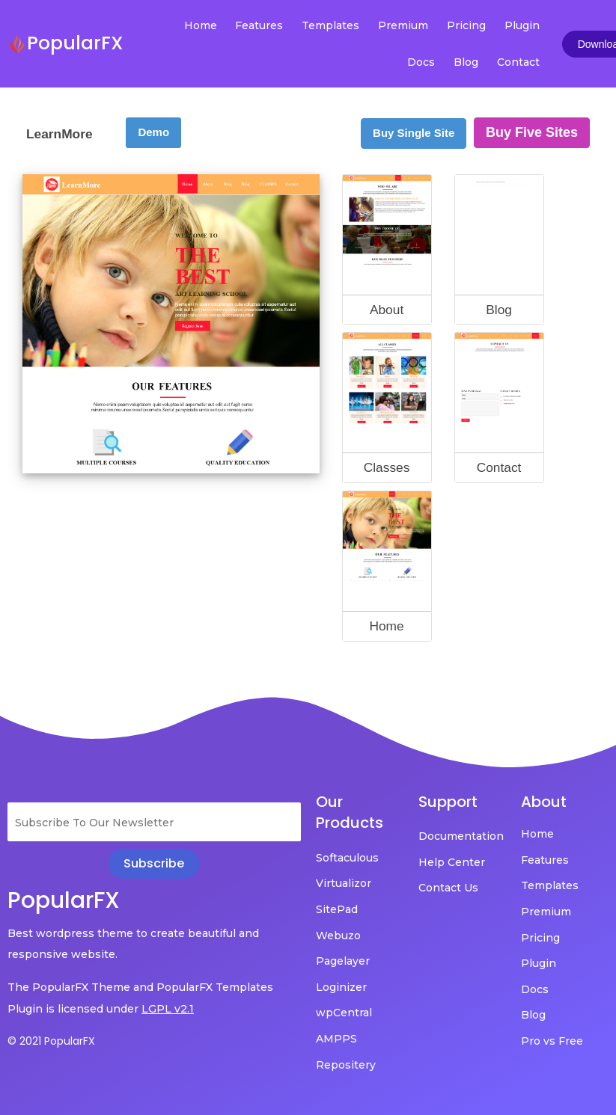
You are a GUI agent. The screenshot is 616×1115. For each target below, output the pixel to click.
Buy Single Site (413, 132)
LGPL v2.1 (167, 1009)
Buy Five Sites (532, 132)
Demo (153, 132)
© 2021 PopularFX (51, 1040)
